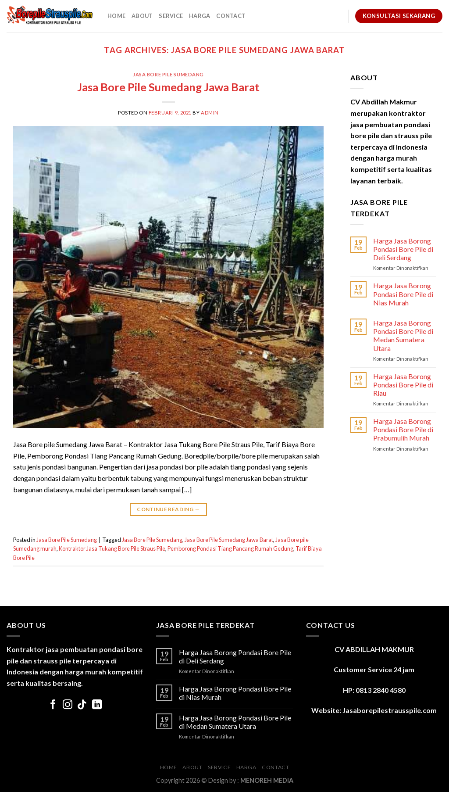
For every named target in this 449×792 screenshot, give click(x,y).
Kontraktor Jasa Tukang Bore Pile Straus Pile (112, 548)
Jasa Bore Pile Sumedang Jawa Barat (168, 86)
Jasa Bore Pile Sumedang (168, 74)
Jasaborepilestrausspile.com (389, 710)
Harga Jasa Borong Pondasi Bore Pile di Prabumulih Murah (403, 429)
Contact (231, 15)
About (142, 15)
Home (116, 15)
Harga (199, 15)
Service (171, 15)
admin (210, 112)
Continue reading (168, 509)
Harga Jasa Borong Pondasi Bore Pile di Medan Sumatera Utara (403, 335)
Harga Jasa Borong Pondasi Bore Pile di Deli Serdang (403, 249)
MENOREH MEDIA (266, 780)
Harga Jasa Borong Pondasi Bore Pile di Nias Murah (403, 293)
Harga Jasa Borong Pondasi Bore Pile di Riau (403, 384)
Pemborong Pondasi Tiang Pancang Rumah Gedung (230, 548)
